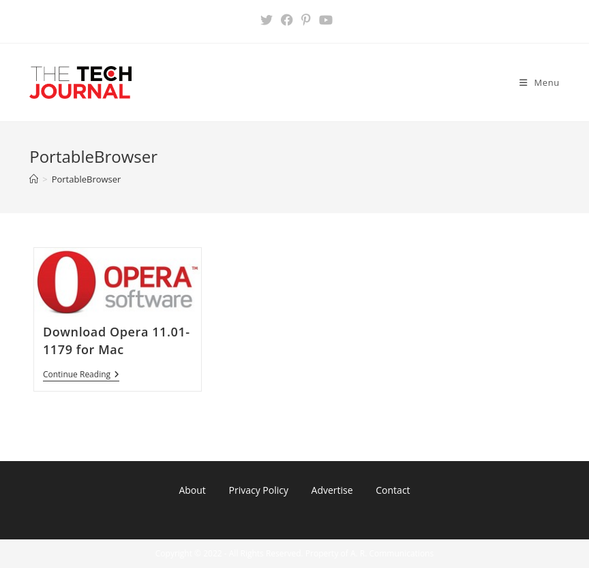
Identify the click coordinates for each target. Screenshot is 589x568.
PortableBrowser (86, 179)
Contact (393, 490)
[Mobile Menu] (539, 82)
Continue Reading (81, 375)
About (192, 490)
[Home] (33, 179)
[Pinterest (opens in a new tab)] (306, 20)
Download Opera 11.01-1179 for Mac (116, 340)
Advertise (332, 490)
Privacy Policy (258, 490)
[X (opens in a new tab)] (266, 20)
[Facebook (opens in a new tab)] (287, 20)
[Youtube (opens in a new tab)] (324, 20)
